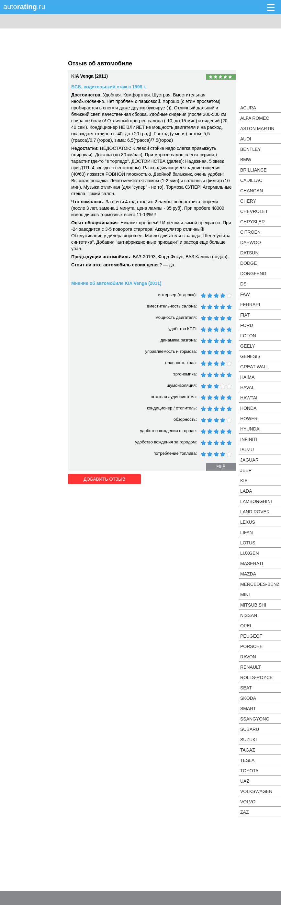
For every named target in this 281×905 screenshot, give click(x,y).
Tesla (247, 760)
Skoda (248, 698)
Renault (250, 667)
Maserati (251, 563)
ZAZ (244, 812)
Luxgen (249, 553)
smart (248, 708)
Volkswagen (256, 791)
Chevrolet (254, 211)
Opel (246, 625)
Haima (247, 377)
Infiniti (248, 439)
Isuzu (247, 449)
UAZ (244, 781)
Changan (251, 190)
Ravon (248, 656)
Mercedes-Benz (259, 584)
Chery (248, 201)
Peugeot (251, 636)
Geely (247, 346)
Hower (249, 418)
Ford (246, 325)
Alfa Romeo (254, 118)
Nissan (248, 615)
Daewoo (250, 242)
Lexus (247, 522)
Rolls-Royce (256, 677)
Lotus (247, 542)
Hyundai (250, 428)
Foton (248, 335)
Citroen (250, 232)
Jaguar (249, 460)
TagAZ (247, 750)
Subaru (249, 729)
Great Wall (254, 366)
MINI (245, 594)
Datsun (249, 252)
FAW (245, 294)
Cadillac (251, 180)
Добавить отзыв (104, 479)
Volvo (247, 801)
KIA (244, 480)
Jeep (246, 470)
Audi (245, 138)
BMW (245, 159)
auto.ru (24, 7)
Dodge (248, 263)
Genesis (250, 356)
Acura (248, 107)
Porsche (251, 646)
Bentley (250, 149)
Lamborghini (256, 501)
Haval (247, 387)
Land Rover (255, 511)
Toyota (249, 770)
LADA (246, 491)
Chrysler (252, 221)
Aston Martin (257, 128)
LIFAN (246, 532)
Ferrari (250, 304)
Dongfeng (253, 273)
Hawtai (248, 397)
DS (243, 283)
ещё (220, 466)
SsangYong (254, 718)
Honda (248, 408)
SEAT (246, 687)
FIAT (245, 315)
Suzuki (248, 739)
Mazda (248, 573)
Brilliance (253, 170)
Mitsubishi (253, 605)
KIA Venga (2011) (89, 76)
